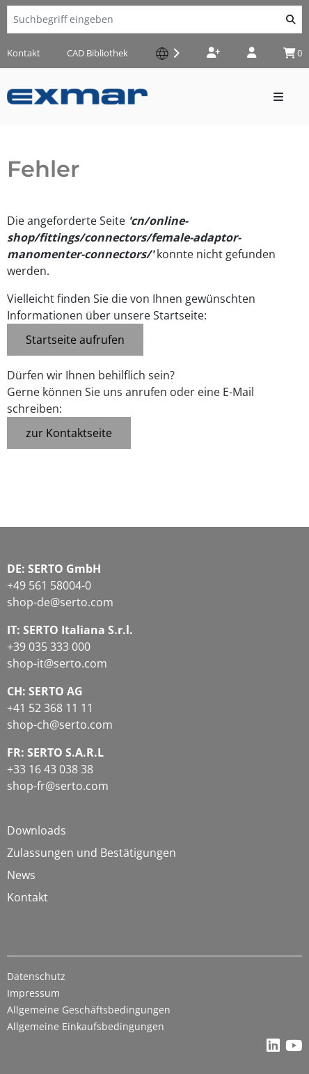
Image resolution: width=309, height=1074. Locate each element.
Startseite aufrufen (75, 339)
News (21, 875)
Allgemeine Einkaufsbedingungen (85, 1026)
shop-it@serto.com (57, 663)
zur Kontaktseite (69, 433)
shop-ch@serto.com (60, 724)
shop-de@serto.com (60, 602)
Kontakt (23, 53)
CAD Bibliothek (97, 53)
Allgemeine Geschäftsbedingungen (89, 1009)
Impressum (33, 993)
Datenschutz (36, 976)
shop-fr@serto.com (58, 785)
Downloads (36, 830)
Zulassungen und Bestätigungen (91, 852)
